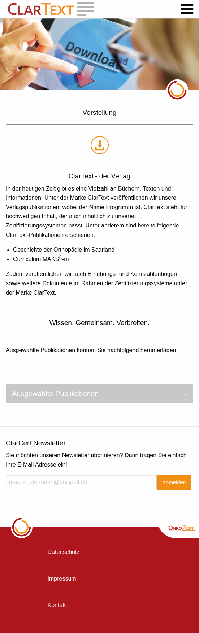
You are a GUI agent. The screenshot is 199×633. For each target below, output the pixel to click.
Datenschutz (64, 552)
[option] (99, 54)
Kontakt (57, 605)
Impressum (62, 579)
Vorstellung (99, 112)
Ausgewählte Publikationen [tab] (55, 394)
